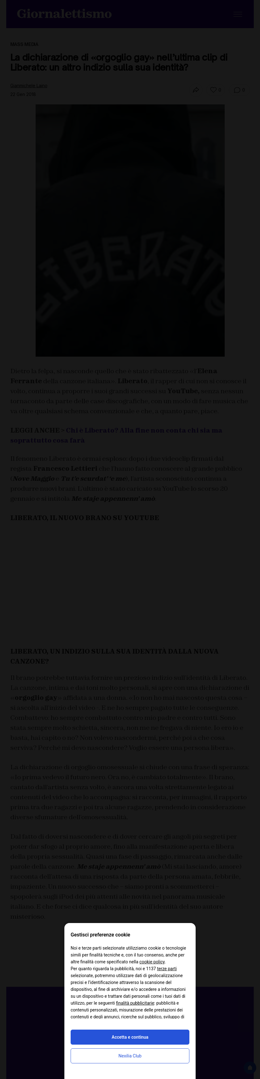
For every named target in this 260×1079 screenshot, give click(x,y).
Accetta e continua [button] (130, 1037)
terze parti (167, 968)
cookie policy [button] (152, 961)
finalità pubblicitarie (135, 1003)
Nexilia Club (130, 1055)
